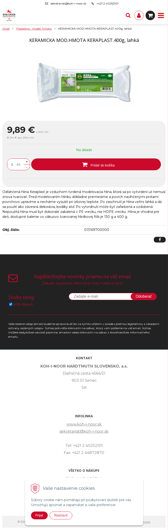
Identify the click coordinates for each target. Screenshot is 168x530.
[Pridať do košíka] (96, 164)
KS (18, 164)
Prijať (39, 515)
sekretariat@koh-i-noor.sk (68, 3)
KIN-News (23, 304)
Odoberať (144, 296)
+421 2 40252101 (107, 3)
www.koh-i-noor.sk (84, 424)
